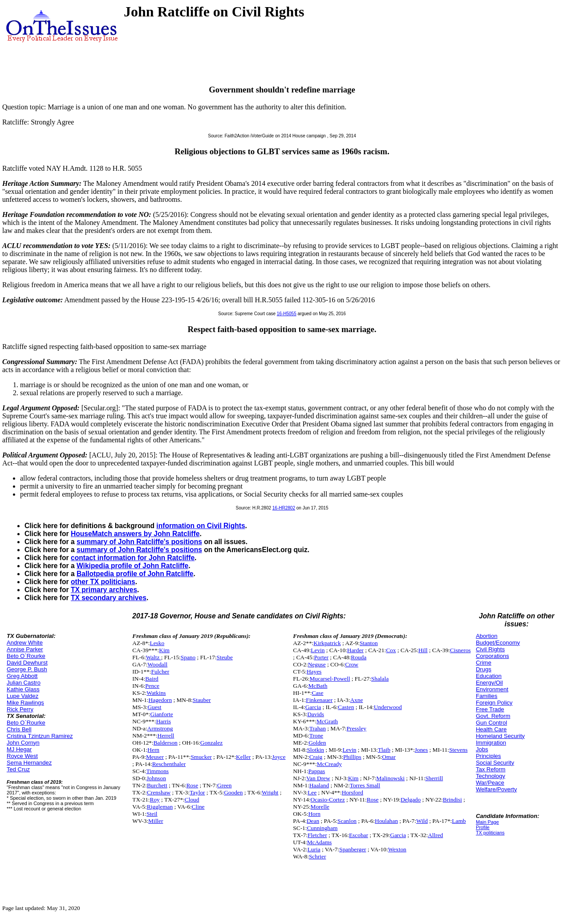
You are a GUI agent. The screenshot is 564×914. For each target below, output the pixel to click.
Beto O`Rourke (26, 656)
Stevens (458, 749)
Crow (351, 664)
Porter (321, 657)
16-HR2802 (283, 507)
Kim (164, 650)
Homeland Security (500, 736)
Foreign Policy (494, 702)
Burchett (157, 785)
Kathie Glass (23, 689)
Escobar (358, 835)
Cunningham (322, 828)
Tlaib (384, 749)
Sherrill (434, 778)
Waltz (153, 657)
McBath (317, 685)
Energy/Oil (489, 682)
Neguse (317, 664)
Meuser (155, 757)
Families (486, 696)
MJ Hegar (19, 749)
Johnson (156, 778)
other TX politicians (103, 581)
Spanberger (352, 849)
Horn (314, 813)
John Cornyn (23, 742)
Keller (243, 757)
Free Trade (490, 709)
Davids (315, 714)
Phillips (352, 757)
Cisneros (460, 650)
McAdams (319, 842)
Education (489, 676)
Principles (488, 756)
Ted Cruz (18, 769)
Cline (198, 806)
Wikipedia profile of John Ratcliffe (132, 565)
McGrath (327, 721)
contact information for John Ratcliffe (133, 557)
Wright (270, 792)
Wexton (397, 849)
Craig (316, 757)
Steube (225, 657)
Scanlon (347, 821)
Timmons (157, 771)
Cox (391, 650)
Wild (422, 821)
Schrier (317, 856)
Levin (318, 650)
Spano (188, 657)
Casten (346, 707)
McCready (329, 764)
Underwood (388, 707)
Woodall (157, 664)
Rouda (358, 657)
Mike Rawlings (25, 702)
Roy (155, 799)
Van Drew (318, 778)
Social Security (495, 762)
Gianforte (161, 714)
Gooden (233, 792)
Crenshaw (158, 792)
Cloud (192, 799)
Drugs (483, 669)
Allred (435, 835)
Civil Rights (490, 649)
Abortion (486, 636)
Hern (153, 749)
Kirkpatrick (327, 643)
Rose (192, 785)
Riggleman (160, 806)
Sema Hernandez (29, 762)
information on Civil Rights (200, 525)
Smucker (201, 757)
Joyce (278, 757)
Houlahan (386, 821)
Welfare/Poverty (496, 789)
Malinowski (390, 778)
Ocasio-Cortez (328, 799)
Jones (421, 749)
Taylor (197, 792)
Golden (317, 742)
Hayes (314, 671)
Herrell (166, 735)
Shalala (380, 678)
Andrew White (25, 642)
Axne (356, 700)
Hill (423, 650)
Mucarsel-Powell (329, 678)
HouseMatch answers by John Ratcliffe (135, 533)
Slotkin (315, 749)
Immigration (491, 742)
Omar (388, 757)
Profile (483, 827)
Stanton (369, 643)
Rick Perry (20, 709)
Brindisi (452, 799)
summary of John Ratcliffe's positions (139, 541)
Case (318, 693)
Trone (316, 735)
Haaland (319, 785)
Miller (155, 821)
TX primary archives (104, 589)
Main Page (487, 822)
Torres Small (365, 785)
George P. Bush (27, 669)
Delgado (411, 799)
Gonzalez (211, 742)
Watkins (156, 693)
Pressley (356, 728)
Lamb (459, 821)
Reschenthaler (169, 764)
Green (224, 785)
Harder (355, 650)
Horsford (352, 792)
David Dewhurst (27, 662)
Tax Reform (490, 769)
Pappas (316, 771)
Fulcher (160, 671)
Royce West (22, 756)
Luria (314, 849)
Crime (483, 662)
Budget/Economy (498, 642)
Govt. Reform (493, 716)
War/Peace (490, 782)
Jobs (482, 749)
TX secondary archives (108, 597)
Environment (492, 689)
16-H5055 (286, 313)
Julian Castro (24, 682)
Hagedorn (160, 700)
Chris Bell (19, 729)
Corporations (492, 656)
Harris (163, 721)
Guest (154, 707)
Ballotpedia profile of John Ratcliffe (135, 573)
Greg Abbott (22, 676)
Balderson (166, 742)
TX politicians (490, 832)
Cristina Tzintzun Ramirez (40, 736)
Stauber (202, 700)
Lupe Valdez (22, 696)
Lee (312, 792)
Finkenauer (319, 700)
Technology (490, 776)
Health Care (491, 729)
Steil (151, 813)
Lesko (157, 643)
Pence (152, 685)
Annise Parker (25, 649)
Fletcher (317, 835)
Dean (313, 821)
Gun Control (491, 722)
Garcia (313, 707)
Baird (151, 678)
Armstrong (160, 728)
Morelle (320, 806)
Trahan (317, 728)
